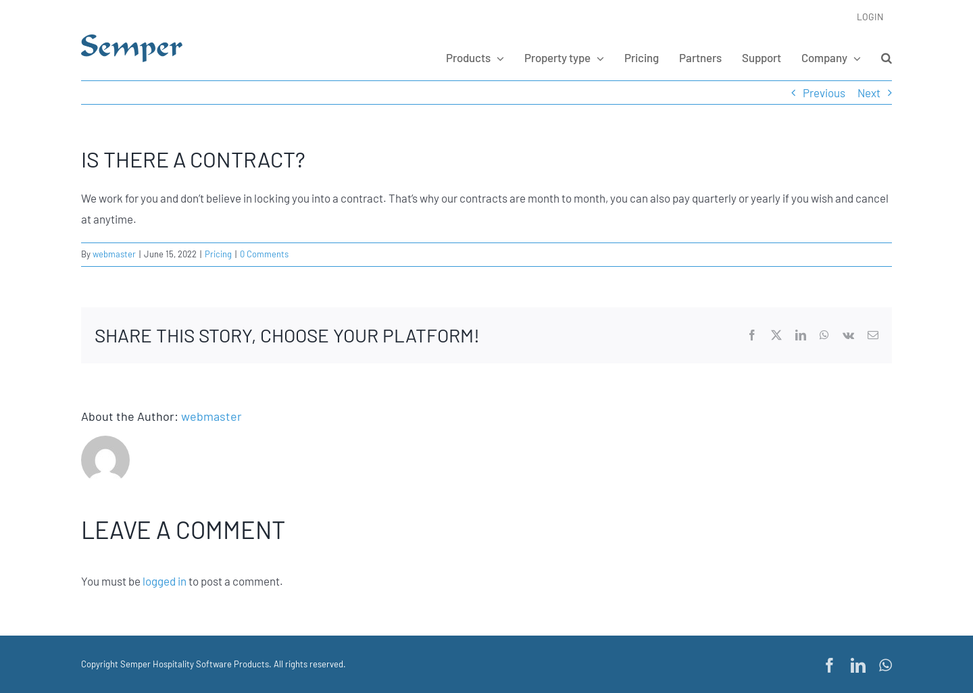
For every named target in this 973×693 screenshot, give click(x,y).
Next (868, 92)
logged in (164, 581)
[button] (886, 57)
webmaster (114, 254)
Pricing (218, 254)
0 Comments (264, 254)
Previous (824, 92)
